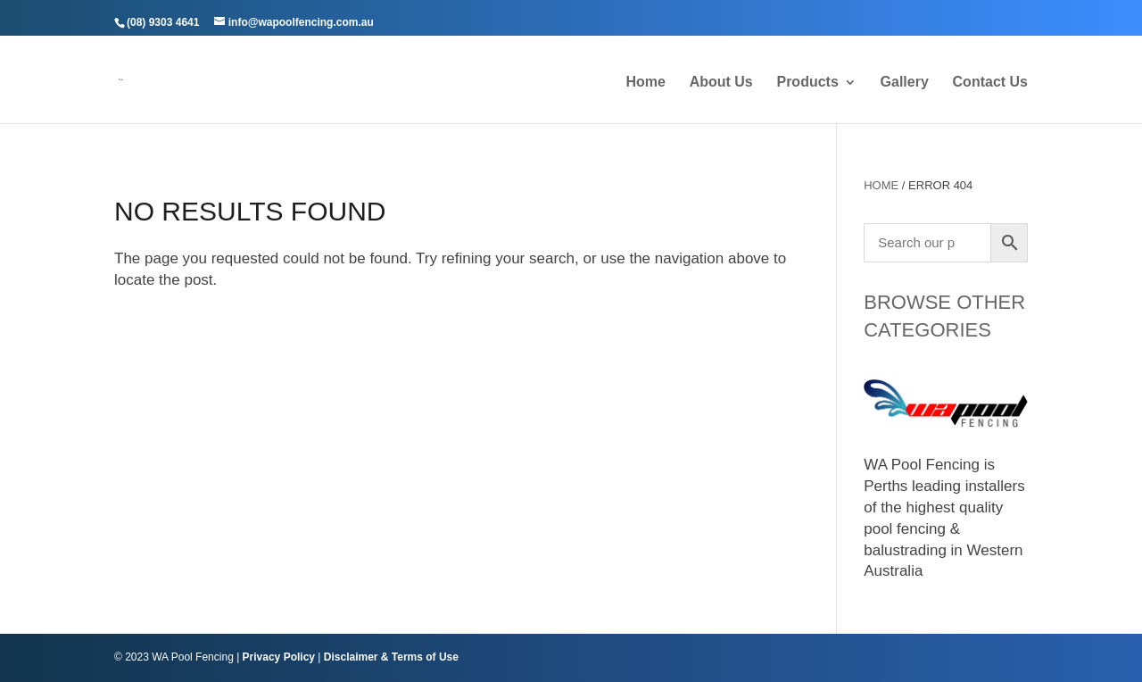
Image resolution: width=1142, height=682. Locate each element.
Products (807, 82)
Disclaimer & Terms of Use (391, 657)
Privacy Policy (279, 657)
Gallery (905, 82)
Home (645, 82)
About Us (721, 82)
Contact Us (990, 82)
